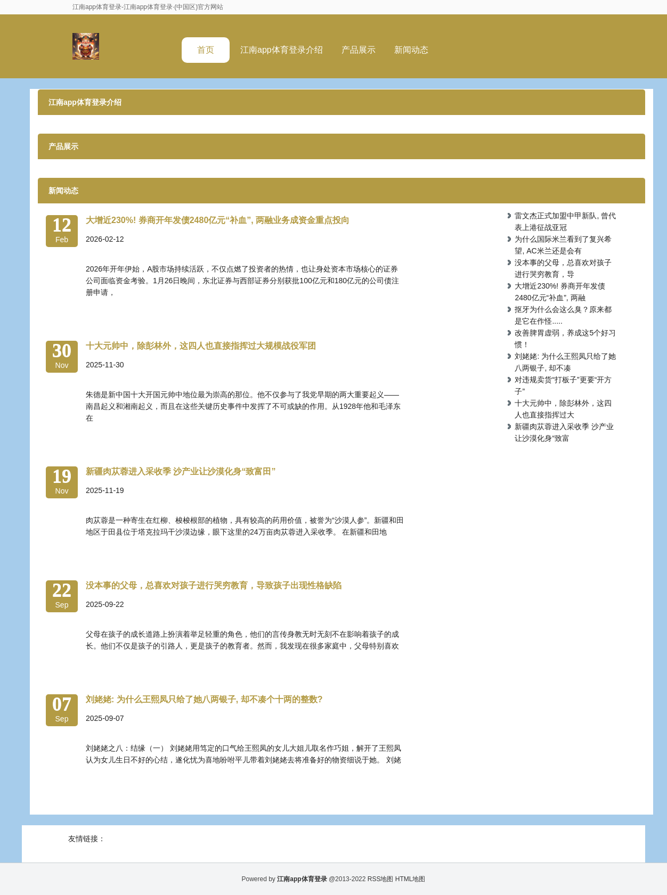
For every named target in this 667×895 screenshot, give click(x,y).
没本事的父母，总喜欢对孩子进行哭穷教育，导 (563, 268)
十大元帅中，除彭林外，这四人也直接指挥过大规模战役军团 (201, 345)
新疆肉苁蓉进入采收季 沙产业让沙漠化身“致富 (564, 432)
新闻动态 (411, 49)
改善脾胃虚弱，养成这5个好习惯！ (565, 339)
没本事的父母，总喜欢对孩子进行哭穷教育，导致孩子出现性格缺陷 (213, 585)
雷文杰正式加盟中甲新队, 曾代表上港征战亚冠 (565, 221)
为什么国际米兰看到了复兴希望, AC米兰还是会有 (563, 245)
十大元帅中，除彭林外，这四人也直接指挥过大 (563, 409)
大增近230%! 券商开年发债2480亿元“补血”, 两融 (560, 292)
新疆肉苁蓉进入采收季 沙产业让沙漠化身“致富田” (180, 471)
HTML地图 (410, 879)
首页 (205, 49)
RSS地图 (381, 879)
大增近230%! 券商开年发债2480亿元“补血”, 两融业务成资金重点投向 (217, 220)
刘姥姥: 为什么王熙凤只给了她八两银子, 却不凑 (565, 362)
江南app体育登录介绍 (281, 49)
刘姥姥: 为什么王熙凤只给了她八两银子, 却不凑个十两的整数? (204, 699)
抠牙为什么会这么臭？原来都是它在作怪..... (563, 315)
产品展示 (358, 49)
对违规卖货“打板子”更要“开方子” (563, 385)
